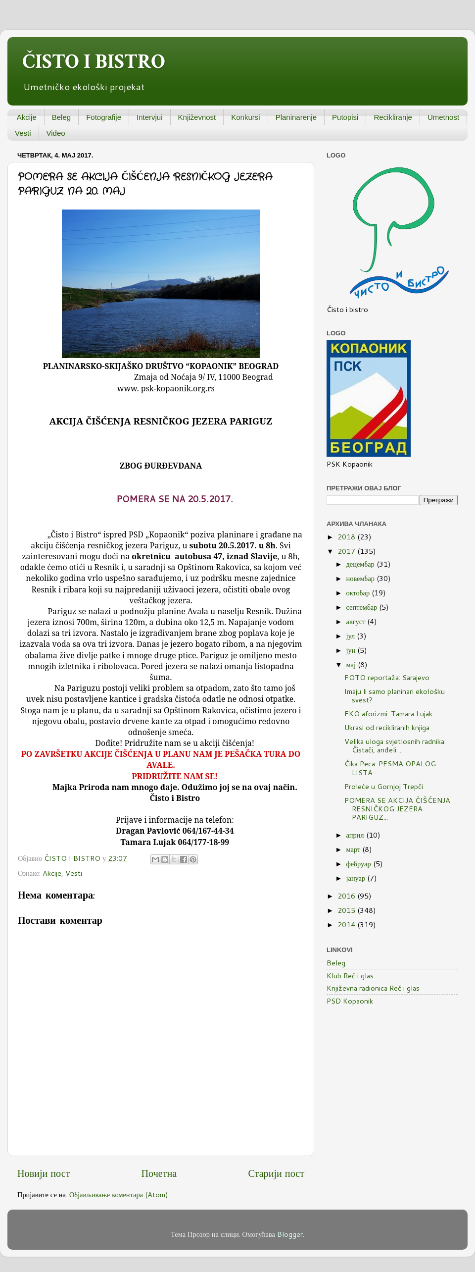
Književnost (197, 117)
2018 (347, 536)
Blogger (290, 1234)
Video (56, 133)
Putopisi (345, 117)
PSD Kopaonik (350, 1001)
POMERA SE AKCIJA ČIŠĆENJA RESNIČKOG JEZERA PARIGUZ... (397, 809)
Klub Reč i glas (350, 975)
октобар (359, 592)
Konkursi (245, 117)
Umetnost (443, 117)
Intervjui (150, 117)
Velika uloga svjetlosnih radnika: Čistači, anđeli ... (395, 745)
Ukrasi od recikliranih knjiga (386, 727)
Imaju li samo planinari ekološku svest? (394, 695)
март (354, 849)
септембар (363, 607)
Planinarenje (296, 117)
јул (351, 636)
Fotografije (103, 117)
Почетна (159, 1173)
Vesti (23, 133)
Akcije (27, 117)
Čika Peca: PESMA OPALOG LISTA (390, 767)
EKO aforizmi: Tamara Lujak (388, 713)
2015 (347, 910)
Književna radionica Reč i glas (373, 988)
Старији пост (276, 1173)
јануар (357, 878)
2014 (347, 924)
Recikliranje (393, 117)
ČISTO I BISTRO (93, 61)
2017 (347, 551)
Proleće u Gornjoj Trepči (383, 786)
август (357, 621)
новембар (361, 578)
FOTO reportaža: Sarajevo (386, 677)
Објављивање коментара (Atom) (118, 1194)
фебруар (359, 863)
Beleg (61, 117)
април (356, 835)
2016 (347, 896)
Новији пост (43, 1173)
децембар (361, 564)
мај (352, 664)
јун (352, 650)
